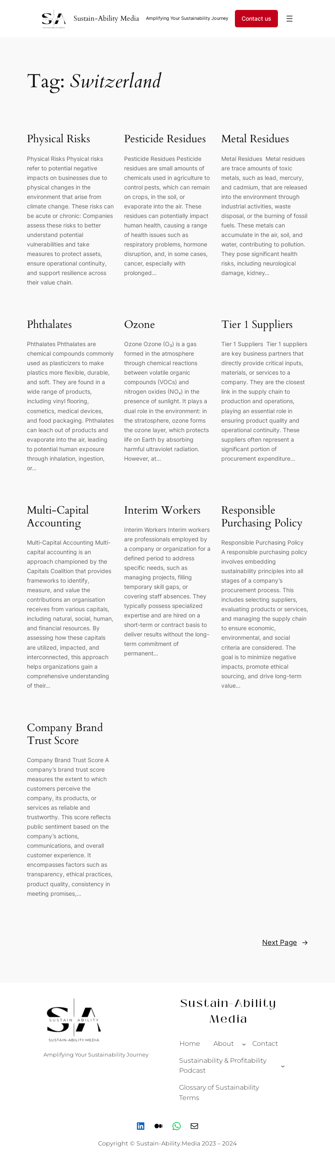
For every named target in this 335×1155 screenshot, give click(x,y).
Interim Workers (162, 510)
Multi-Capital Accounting (58, 516)
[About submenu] (244, 1044)
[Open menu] (289, 19)
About (223, 1043)
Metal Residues (256, 138)
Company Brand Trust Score (65, 734)
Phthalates (49, 324)
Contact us (256, 18)
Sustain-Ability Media (106, 18)
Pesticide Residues (165, 138)
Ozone (139, 324)
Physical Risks (58, 138)
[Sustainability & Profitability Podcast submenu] (283, 1066)
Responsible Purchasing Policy (262, 516)
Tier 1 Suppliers (258, 324)
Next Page (285, 942)
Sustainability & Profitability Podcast (222, 1066)
